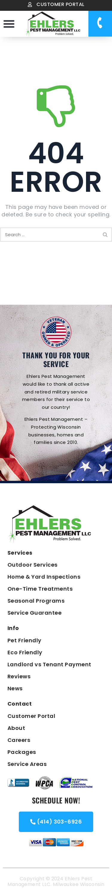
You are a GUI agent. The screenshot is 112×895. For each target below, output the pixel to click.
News (15, 688)
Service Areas (27, 764)
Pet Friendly (24, 640)
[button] (9, 24)
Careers (18, 740)
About (16, 728)
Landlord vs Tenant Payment (49, 664)
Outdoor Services (32, 564)
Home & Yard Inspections (43, 576)
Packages (21, 752)
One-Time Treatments (40, 588)
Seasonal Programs (36, 600)
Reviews (18, 676)
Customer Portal (31, 716)
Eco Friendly (24, 652)
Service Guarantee (34, 612)
